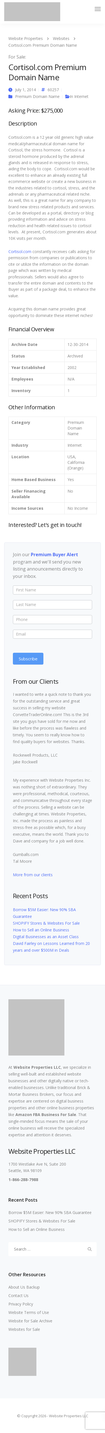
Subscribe (28, 658)
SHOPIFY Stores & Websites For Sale (46, 923)
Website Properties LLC (37, 1067)
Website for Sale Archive (30, 1321)
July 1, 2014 (25, 89)
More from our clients (33, 874)
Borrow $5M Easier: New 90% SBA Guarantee (50, 1212)
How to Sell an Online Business (41, 930)
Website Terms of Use (28, 1312)
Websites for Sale (24, 1329)
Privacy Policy (20, 1304)
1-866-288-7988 (23, 1179)
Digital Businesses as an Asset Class (46, 936)
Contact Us (18, 1295)
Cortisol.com (19, 251)
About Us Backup (24, 1287)
